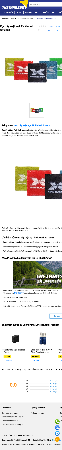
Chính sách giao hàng (10, 413)
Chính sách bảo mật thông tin (12, 424)
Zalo (57, 427)
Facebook (57, 433)
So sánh (8, 360)
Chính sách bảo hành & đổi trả (13, 417)
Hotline (57, 421)
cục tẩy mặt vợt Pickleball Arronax (33, 125)
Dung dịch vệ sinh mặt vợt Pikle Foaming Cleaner (41, 351)
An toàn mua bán (37, 413)
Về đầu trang (57, 439)
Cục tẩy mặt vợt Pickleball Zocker (14, 351)
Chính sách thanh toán (10, 421)
